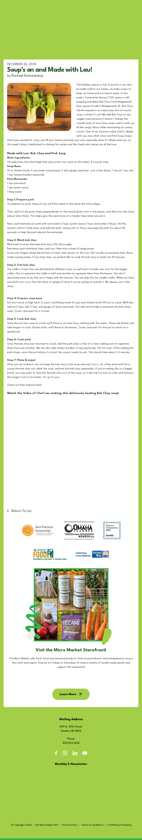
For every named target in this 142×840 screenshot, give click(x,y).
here (38, 385)
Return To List (20, 511)
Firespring (125, 827)
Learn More (71, 696)
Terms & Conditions (92, 827)
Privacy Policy (69, 827)
